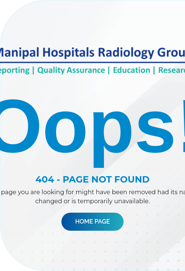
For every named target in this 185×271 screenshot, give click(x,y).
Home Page (92, 221)
